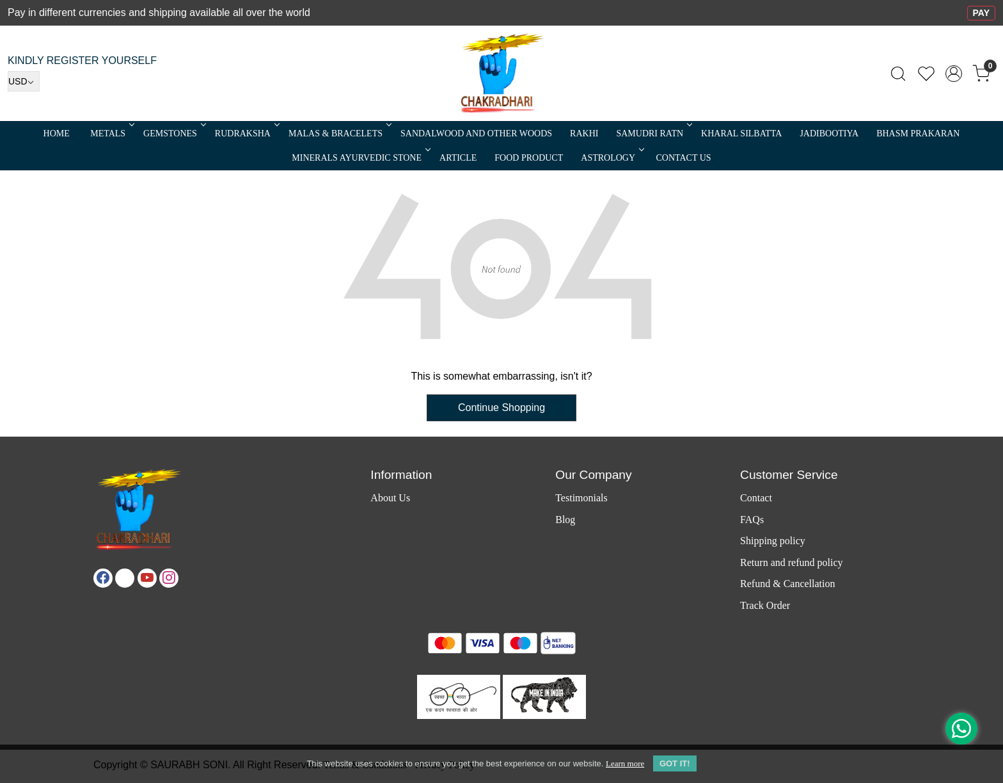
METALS (111, 133)
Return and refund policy (791, 562)
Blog (565, 519)
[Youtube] (147, 578)
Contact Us (683, 158)
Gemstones (173, 133)
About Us (390, 497)
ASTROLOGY (611, 158)
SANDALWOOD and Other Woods (476, 133)
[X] (124, 578)
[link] (898, 74)
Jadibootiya (829, 133)
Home (56, 133)
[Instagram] (168, 578)
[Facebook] (103, 578)
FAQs (752, 519)
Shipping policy (772, 540)
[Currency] (24, 81)
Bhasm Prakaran (918, 133)
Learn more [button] (625, 763)
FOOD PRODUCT (528, 158)
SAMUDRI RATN (653, 133)
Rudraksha (246, 133)
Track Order (765, 605)
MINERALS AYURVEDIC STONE (360, 158)
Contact (756, 497)
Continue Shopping (501, 407)
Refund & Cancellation (787, 583)
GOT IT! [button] (674, 763)
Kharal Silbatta (741, 133)
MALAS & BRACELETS (339, 133)
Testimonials (581, 497)
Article (458, 158)
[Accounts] (953, 73)
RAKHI (584, 133)
